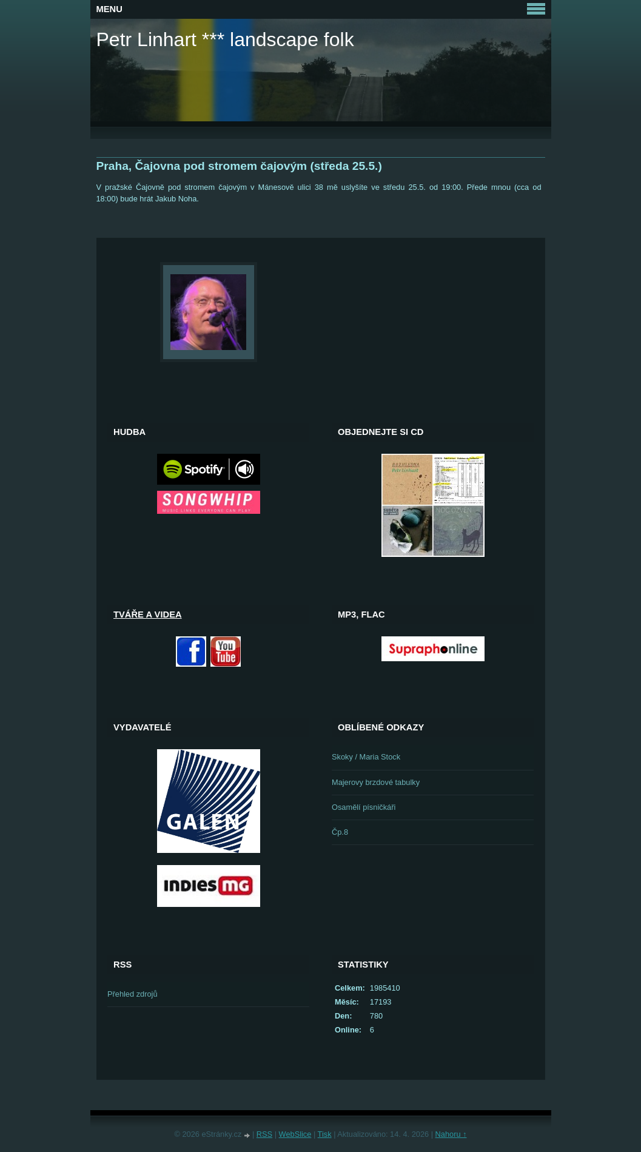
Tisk (325, 1134)
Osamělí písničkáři (363, 807)
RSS (264, 1134)
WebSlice (295, 1134)
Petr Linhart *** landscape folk (225, 39)
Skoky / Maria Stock (366, 756)
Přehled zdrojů (132, 994)
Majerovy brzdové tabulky (376, 782)
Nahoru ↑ (451, 1134)
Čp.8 (340, 832)
